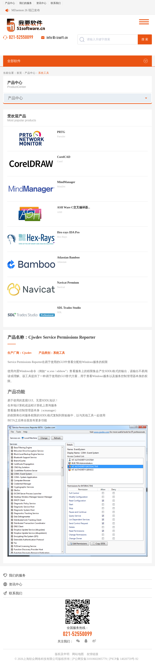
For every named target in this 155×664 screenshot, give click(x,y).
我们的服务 (25, 3)
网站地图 (78, 654)
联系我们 (56, 3)
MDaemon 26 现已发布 (25, 10)
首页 (19, 72)
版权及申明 (62, 654)
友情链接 (92, 654)
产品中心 (10, 3)
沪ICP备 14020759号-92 (123, 658)
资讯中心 (41, 3)
